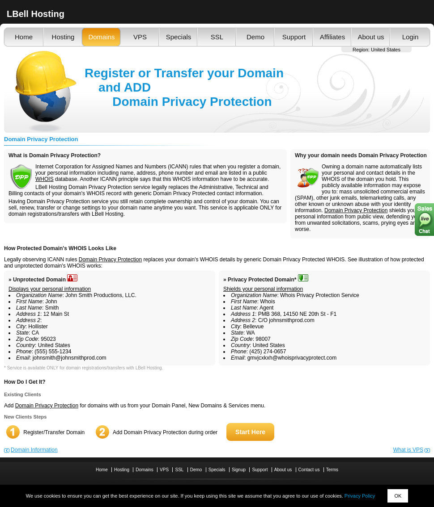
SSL (217, 37)
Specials (178, 37)
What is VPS (408, 450)
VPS (140, 37)
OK (397, 496)
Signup (239, 469)
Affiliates (332, 37)
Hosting (63, 37)
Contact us (309, 469)
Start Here (250, 432)
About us (370, 37)
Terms (332, 469)
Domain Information (34, 450)
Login (410, 37)
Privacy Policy (360, 496)
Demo (255, 37)
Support (294, 37)
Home (24, 37)
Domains (101, 37)
